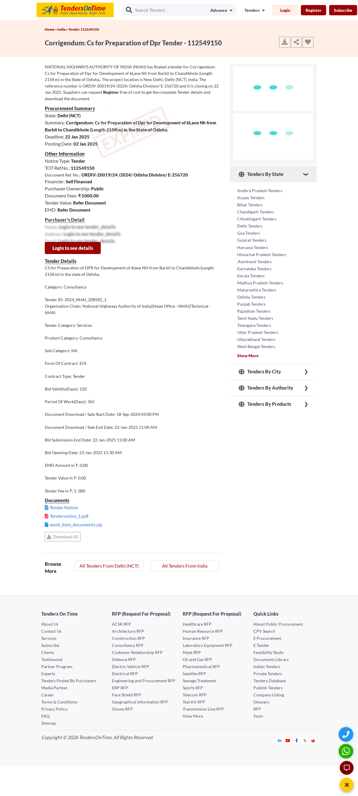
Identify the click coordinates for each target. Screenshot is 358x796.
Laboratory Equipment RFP (207, 645)
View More (193, 715)
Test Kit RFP (194, 701)
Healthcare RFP (197, 624)
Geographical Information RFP (140, 701)
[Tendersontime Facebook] (297, 740)
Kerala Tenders (251, 275)
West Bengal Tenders (256, 346)
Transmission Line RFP (203, 708)
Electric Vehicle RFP (130, 666)
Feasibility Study (268, 652)
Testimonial (51, 659)
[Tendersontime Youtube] (288, 740)
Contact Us (51, 631)
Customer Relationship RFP (137, 652)
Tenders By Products (265, 403)
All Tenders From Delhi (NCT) (109, 565)
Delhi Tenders (250, 225)
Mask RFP (192, 652)
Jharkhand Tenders (254, 261)
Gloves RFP (122, 708)
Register (313, 10)
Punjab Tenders (251, 303)
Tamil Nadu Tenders (255, 317)
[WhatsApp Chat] (347, 751)
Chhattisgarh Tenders (256, 218)
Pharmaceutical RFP (201, 666)
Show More (248, 355)
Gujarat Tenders (251, 240)
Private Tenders (267, 673)
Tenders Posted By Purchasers (68, 680)
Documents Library (271, 659)
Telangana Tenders (254, 324)
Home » (51, 29)
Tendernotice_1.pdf (69, 516)
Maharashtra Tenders (256, 289)
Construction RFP (128, 638)
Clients (47, 652)
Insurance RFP (196, 638)
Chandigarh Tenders (255, 211)
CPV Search (264, 631)
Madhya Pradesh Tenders (260, 282)
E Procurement (267, 638)
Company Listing (268, 694)
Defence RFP (124, 659)
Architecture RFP (128, 631)
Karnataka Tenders (254, 268)
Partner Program (56, 666)
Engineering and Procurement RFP (143, 680)
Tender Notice (64, 507)
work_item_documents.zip (76, 524)
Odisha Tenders (251, 296)
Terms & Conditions (59, 701)
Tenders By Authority (266, 387)
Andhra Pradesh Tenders (259, 190)
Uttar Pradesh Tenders (257, 331)
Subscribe (343, 10)
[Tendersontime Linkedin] (279, 740)
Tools (258, 715)
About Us (49, 624)
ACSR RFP (121, 624)
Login (285, 10)
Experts (48, 673)
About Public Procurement (278, 624)
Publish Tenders (268, 687)
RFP (257, 708)
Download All (62, 536)
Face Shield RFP (126, 694)
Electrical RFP (125, 673)
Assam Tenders (251, 197)
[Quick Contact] (347, 734)
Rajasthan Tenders (253, 310)
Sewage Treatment (199, 680)
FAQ (45, 715)
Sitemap (48, 723)
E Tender (261, 645)
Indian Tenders (266, 666)
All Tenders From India (184, 565)
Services (48, 638)
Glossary (261, 701)
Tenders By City (260, 371)
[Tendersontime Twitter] (305, 740)
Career (47, 694)
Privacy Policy (54, 708)
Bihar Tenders (250, 204)
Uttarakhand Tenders (256, 339)
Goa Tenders (248, 232)
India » (62, 29)
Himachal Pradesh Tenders (261, 254)
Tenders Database (269, 680)
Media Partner (54, 687)
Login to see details (72, 248)
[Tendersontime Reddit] (313, 740)
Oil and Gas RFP (197, 659)
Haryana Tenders (252, 247)
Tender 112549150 (83, 29)
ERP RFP (120, 687)
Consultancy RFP (127, 645)
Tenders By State (261, 174)
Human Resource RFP (203, 631)
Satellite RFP (194, 673)
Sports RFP (193, 687)
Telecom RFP (195, 694)
